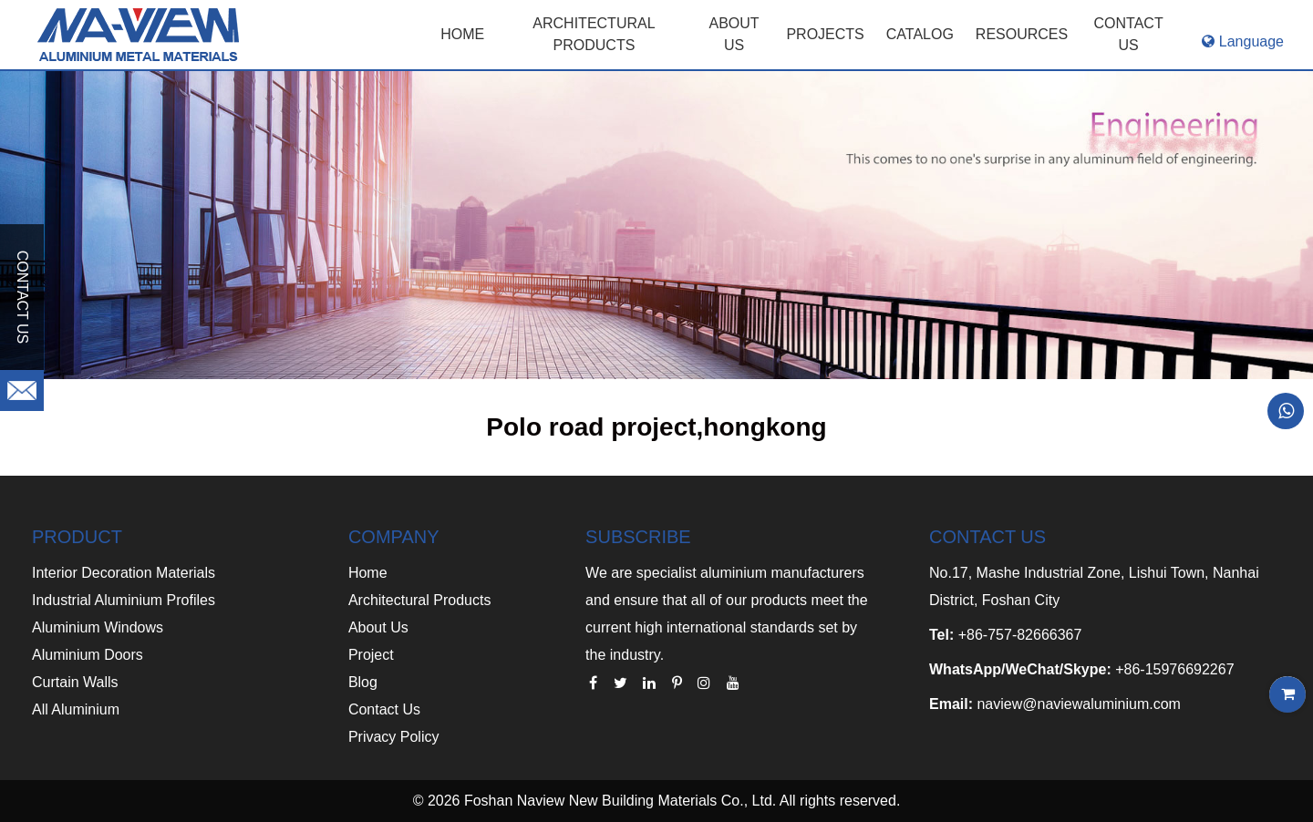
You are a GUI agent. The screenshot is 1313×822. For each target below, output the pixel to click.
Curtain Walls (75, 682)
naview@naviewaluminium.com (1078, 704)
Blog (362, 682)
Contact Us (384, 709)
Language (1243, 41)
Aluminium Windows (97, 627)
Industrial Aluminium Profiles (123, 600)
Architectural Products (593, 34)
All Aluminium (75, 709)
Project (371, 655)
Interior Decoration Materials (123, 573)
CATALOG (920, 34)
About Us (378, 627)
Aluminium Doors (87, 655)
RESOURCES (1022, 34)
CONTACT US (1128, 34)
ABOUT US (734, 34)
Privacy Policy (393, 737)
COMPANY (393, 537)
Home (462, 34)
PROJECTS (824, 34)
